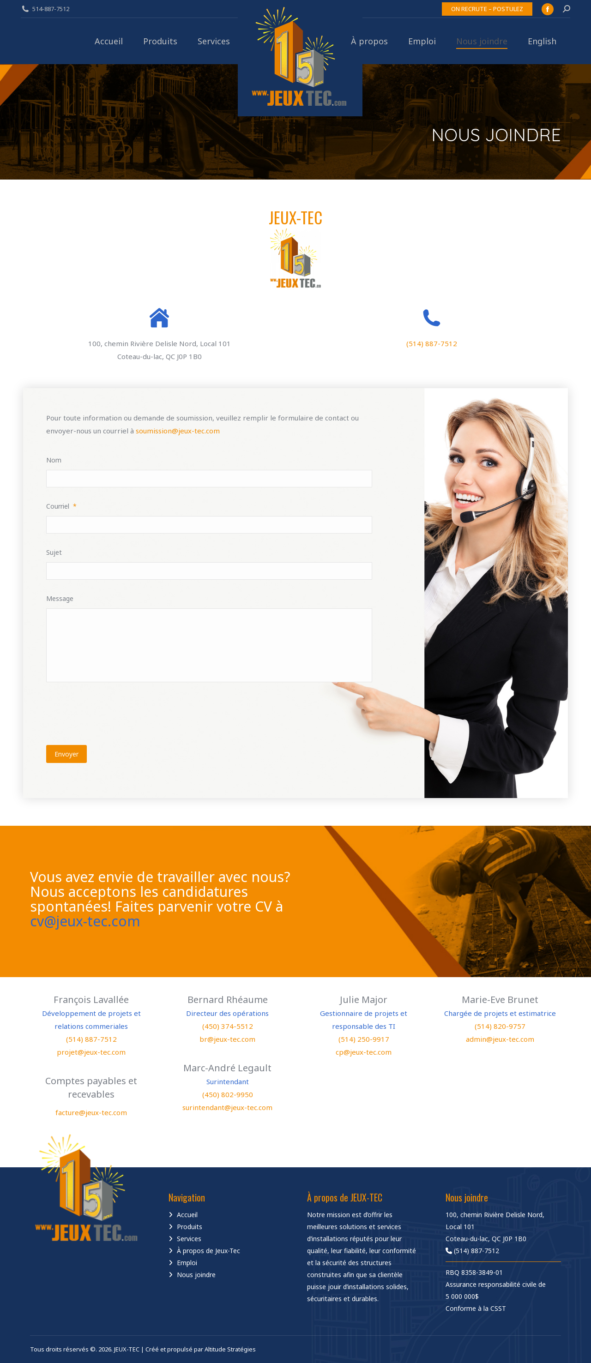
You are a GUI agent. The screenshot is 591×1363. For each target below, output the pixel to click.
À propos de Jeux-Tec (208, 1250)
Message (59, 598)
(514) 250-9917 (363, 1039)
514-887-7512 (50, 9)
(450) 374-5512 (227, 1026)
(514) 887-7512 (431, 343)
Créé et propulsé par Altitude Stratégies (200, 1349)
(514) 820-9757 (500, 1026)
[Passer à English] (542, 41)
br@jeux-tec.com (227, 1039)
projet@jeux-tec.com (91, 1052)
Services (189, 1238)
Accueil (187, 1214)
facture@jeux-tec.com (91, 1112)
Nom (53, 460)
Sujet (54, 552)
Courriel (61, 506)
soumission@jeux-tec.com (178, 430)
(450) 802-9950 (227, 1094)
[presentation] (116, 712)
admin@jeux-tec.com (500, 1039)
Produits (189, 1226)
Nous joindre (196, 1274)
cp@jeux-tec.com (364, 1052)
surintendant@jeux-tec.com (227, 1107)
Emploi (187, 1262)
